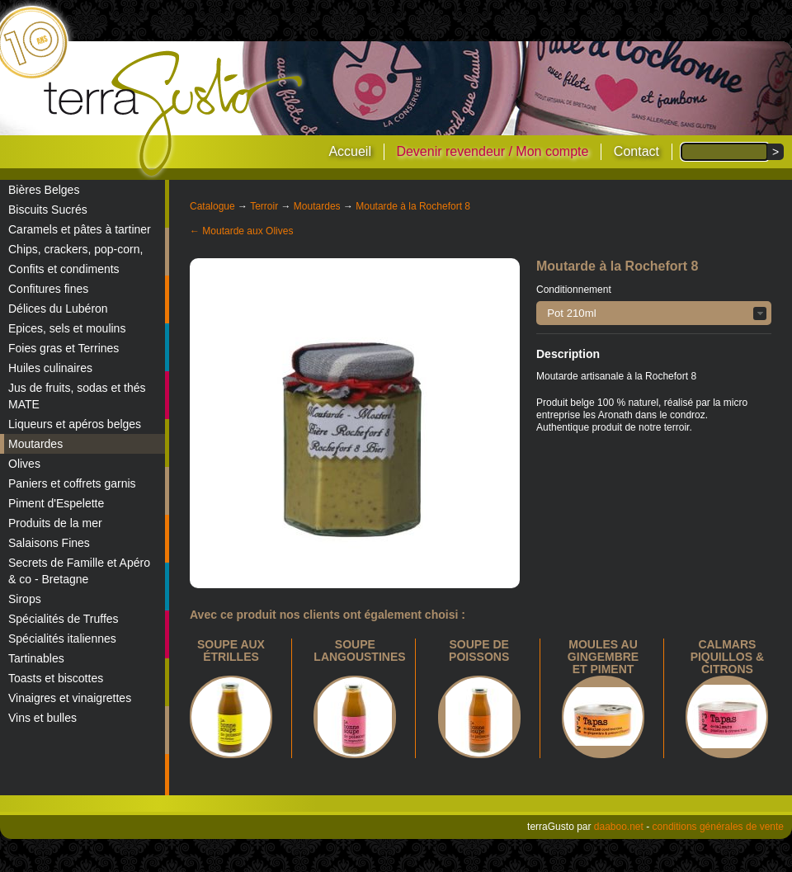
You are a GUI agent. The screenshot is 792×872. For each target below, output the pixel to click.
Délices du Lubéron (58, 308)
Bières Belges (43, 189)
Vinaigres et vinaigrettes (69, 698)
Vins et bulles (42, 717)
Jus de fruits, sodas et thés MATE (77, 396)
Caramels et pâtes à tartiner (79, 229)
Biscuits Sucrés (47, 209)
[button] (653, 313)
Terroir (264, 206)
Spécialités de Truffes (63, 618)
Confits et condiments (64, 269)
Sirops (24, 599)
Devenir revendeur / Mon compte (492, 151)
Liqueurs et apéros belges (74, 424)
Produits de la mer (55, 523)
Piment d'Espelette (56, 503)
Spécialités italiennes (62, 638)
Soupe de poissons (479, 650)
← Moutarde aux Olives (241, 231)
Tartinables (36, 658)
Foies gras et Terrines (63, 348)
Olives (24, 463)
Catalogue (212, 206)
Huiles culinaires (50, 368)
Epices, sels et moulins (66, 328)
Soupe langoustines (359, 650)
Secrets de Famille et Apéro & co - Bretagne (79, 571)
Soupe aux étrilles (231, 650)
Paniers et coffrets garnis (72, 483)
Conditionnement (573, 289)
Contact (636, 151)
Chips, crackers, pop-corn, (75, 249)
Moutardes (35, 443)
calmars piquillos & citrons (727, 657)
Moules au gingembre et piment (603, 657)
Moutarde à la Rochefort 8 (413, 206)
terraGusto (174, 113)
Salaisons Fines (49, 542)
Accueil (349, 151)
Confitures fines (48, 288)
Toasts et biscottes (55, 678)
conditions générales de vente (718, 826)
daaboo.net (619, 826)
